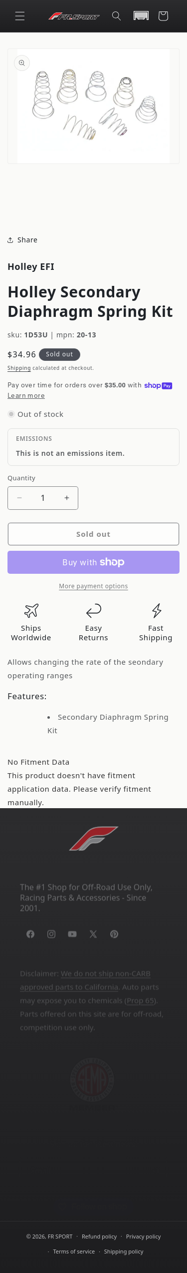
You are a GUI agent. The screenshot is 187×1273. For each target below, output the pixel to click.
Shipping (19, 367)
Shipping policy (123, 1251)
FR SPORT (60, 1236)
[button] (20, 16)
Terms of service (74, 1251)
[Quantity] (42, 498)
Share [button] (22, 240)
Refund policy (99, 1236)
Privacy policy (143, 1236)
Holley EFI (30, 266)
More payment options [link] (93, 586)
